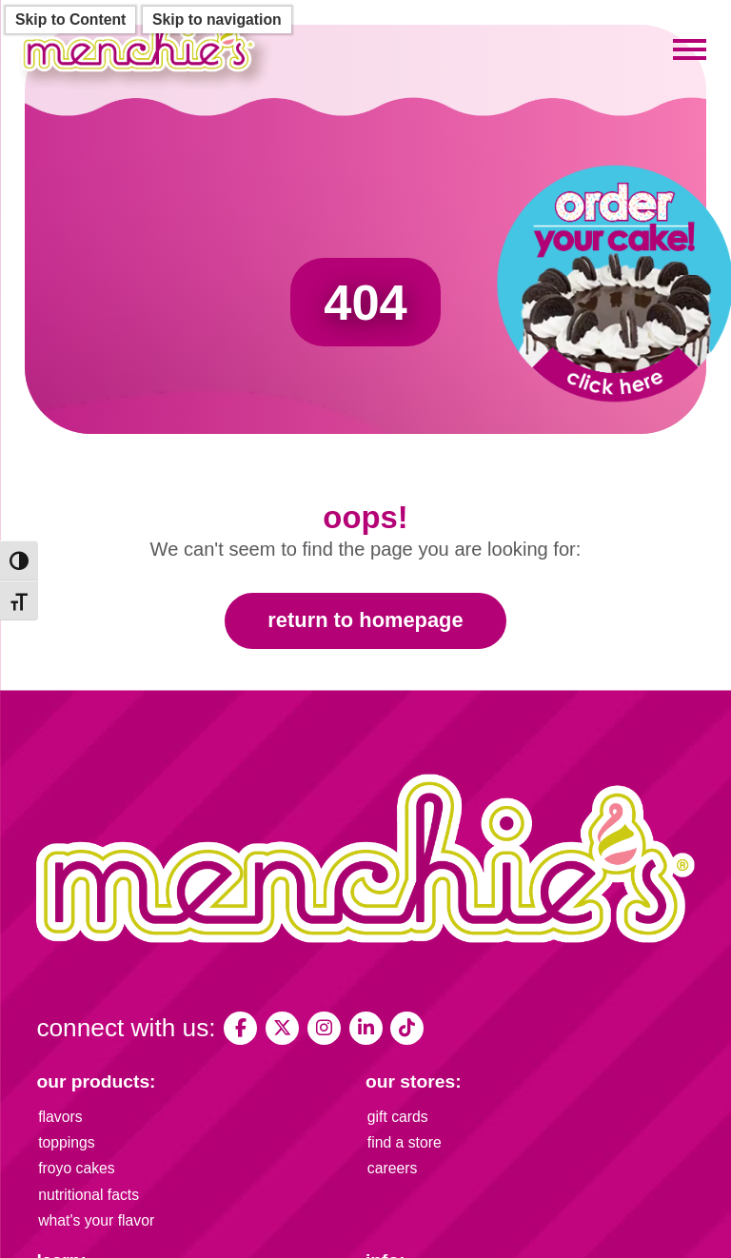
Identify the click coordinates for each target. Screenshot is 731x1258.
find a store (404, 1142)
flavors (60, 1117)
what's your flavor (96, 1220)
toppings (66, 1142)
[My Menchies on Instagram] (324, 1028)
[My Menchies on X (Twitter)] (282, 1028)
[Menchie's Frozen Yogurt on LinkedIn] (366, 1028)
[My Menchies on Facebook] (240, 1028)
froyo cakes (76, 1168)
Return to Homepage (365, 620)
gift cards (397, 1117)
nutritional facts (88, 1195)
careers (392, 1168)
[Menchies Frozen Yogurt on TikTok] (407, 1028)
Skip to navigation (217, 19)
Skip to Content (70, 19)
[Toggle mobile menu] (689, 50)
